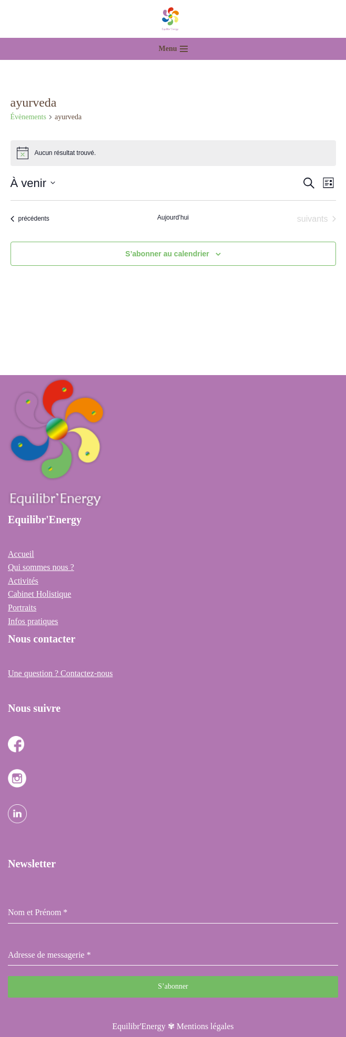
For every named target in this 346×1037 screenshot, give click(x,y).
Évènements (28, 117)
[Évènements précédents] (30, 219)
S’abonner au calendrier (167, 254)
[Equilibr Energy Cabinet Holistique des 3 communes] (173, 18)
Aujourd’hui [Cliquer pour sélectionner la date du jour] (173, 217)
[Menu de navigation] (173, 49)
